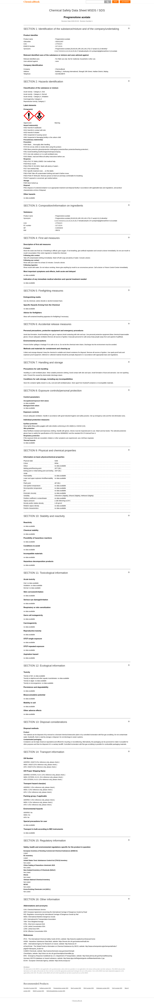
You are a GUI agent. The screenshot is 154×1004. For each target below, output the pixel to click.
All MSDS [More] (125, 2)
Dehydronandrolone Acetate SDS (56, 991)
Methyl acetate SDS (38, 991)
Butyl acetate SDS (76, 988)
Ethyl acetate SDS (89, 988)
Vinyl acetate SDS (117, 988)
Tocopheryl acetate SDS (30, 988)
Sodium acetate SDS (45, 988)
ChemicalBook (32, 1)
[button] (107, 1)
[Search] (95, 1)
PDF (115, 2)
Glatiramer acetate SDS (102, 988)
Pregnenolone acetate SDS (60, 988)
